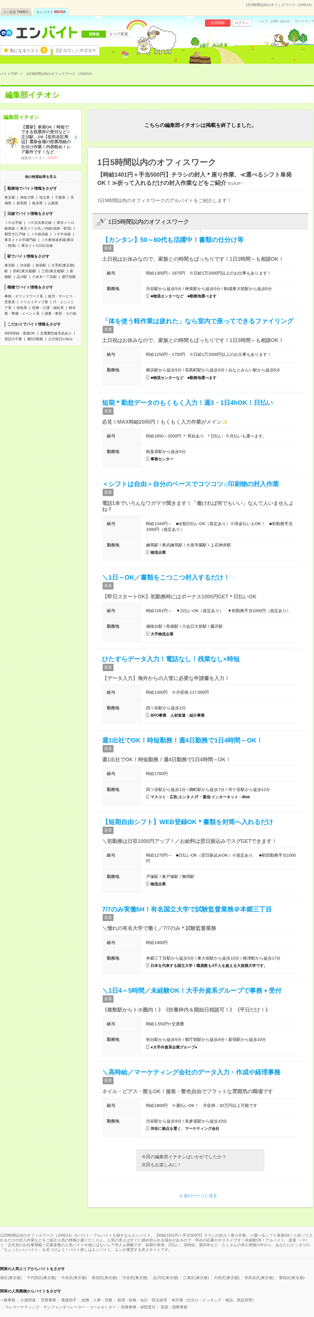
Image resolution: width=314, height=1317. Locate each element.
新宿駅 (41, 265)
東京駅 (9, 265)
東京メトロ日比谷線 (37, 245)
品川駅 (22, 277)
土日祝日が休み (60, 339)
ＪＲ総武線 (39, 234)
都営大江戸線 (15, 234)
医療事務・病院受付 (138, 1307)
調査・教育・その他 (60, 313)
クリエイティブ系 (34, 302)
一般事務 (7, 1300)
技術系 (22, 308)
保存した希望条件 (79, 50)
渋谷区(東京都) (135, 1278)
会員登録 (218, 23)
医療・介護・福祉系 (48, 308)
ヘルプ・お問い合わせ (274, 21)
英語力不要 (13, 339)
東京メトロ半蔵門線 (20, 240)
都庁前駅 (69, 277)
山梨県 (53, 203)
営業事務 (48, 1300)
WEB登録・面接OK (19, 333)
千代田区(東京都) (41, 1278)
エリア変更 (118, 34)
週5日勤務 (35, 339)
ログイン (242, 23)
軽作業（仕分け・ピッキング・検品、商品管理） (214, 1300)
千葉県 (60, 197)
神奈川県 (27, 197)
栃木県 (37, 203)
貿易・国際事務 (174, 1307)
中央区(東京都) (74, 1278)
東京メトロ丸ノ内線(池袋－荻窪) (45, 228)
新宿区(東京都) (104, 1278)
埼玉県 (44, 197)
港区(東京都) (11, 1278)
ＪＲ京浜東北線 (39, 222)
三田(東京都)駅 (53, 271)
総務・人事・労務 (97, 1300)
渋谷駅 (25, 265)
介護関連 (28, 1300)
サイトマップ (304, 21)
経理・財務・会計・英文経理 (142, 1300)
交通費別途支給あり (56, 333)
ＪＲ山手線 (13, 222)
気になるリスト (28, 50)
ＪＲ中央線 (62, 234)
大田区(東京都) (226, 1278)
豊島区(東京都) (291, 1278)
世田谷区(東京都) (259, 1278)
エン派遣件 (16, 12)
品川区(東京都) (166, 1278)
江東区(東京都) (196, 1278)
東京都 (9, 197)
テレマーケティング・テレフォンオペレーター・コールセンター (60, 1307)
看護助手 (69, 1300)
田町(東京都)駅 (24, 271)
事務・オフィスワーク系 (23, 296)
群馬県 (22, 203)
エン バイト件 (51, 12)
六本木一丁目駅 (44, 277)
